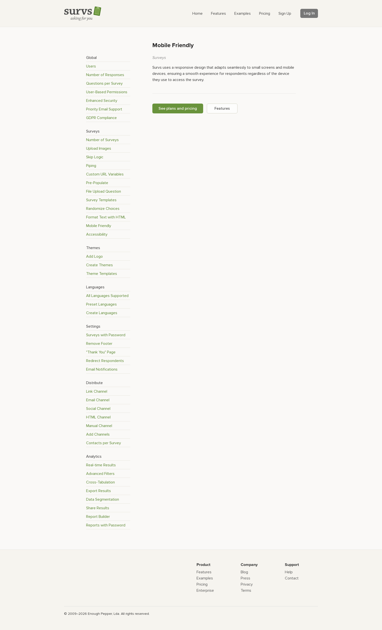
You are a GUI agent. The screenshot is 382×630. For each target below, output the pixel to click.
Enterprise (205, 590)
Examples (205, 578)
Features (222, 108)
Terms (246, 590)
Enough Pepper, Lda (103, 614)
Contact (292, 578)
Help (289, 572)
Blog (244, 572)
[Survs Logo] (84, 14)
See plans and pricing (177, 108)
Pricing (202, 584)
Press (245, 578)
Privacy (247, 584)
